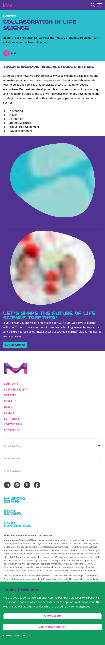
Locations (12, 430)
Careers (10, 395)
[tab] (52, 444)
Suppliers (11, 418)
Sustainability (16, 389)
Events (9, 412)
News (8, 407)
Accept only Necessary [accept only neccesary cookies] (52, 627)
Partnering (9, 16)
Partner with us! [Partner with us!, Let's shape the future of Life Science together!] (15, 345)
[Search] (93, 5)
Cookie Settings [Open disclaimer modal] (12, 635)
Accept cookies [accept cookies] (52, 616)
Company (11, 383)
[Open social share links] (6, 53)
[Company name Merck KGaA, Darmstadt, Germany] (7, 5)
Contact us (13, 424)
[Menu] (99, 5)
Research (11, 401)
